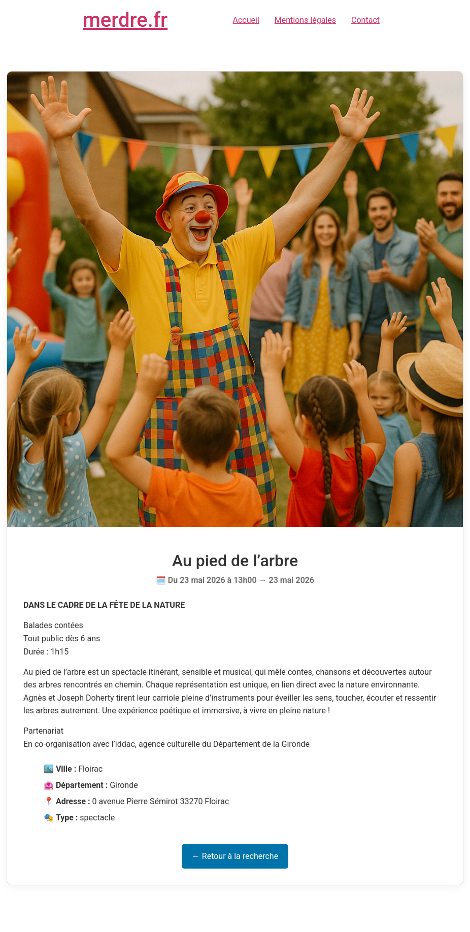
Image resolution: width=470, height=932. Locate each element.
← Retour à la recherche (235, 856)
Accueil (246, 20)
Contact (365, 20)
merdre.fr (125, 20)
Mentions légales (305, 20)
